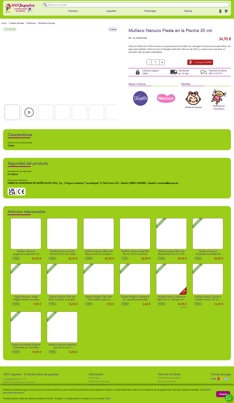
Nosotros (73, 11)
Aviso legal (94, 377)
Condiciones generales (169, 377)
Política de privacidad (99, 381)
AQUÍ (107, 398)
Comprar (203, 62)
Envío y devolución (167, 381)
